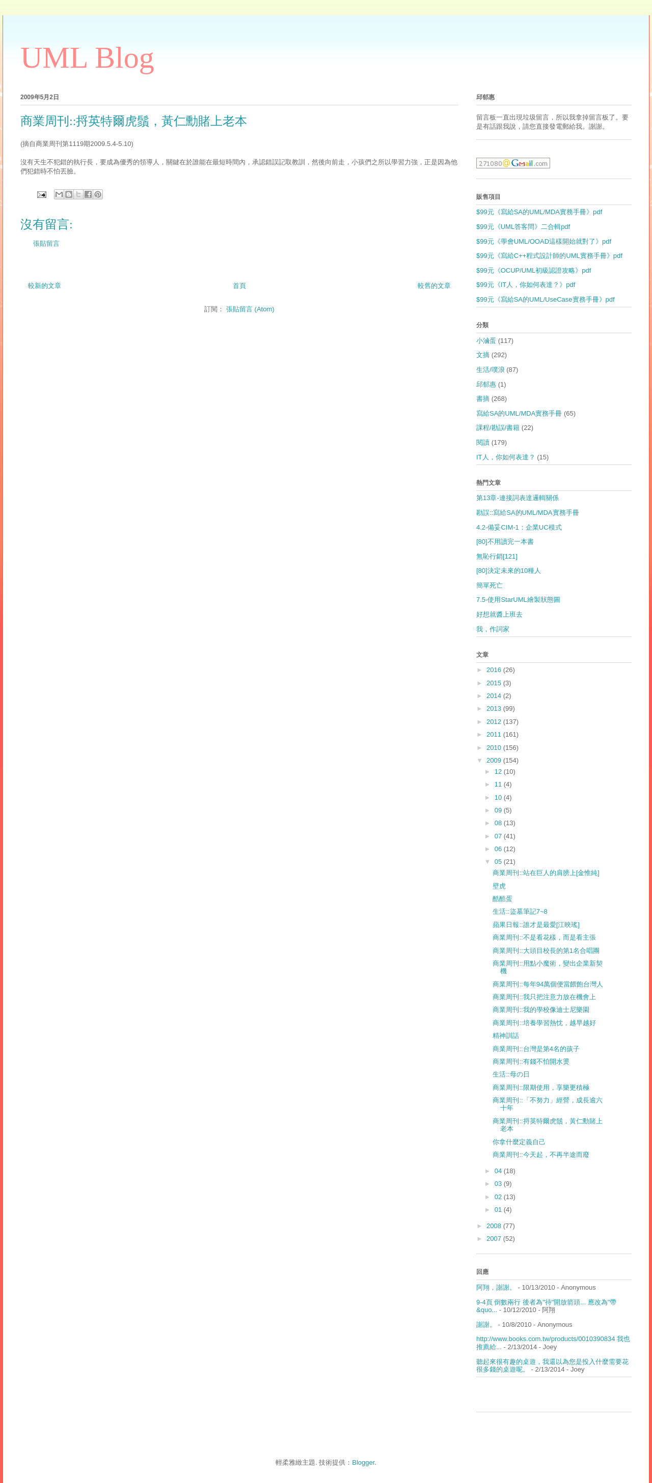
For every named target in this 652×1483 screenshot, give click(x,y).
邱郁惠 (486, 384)
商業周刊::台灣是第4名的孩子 (536, 1049)
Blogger (363, 1462)
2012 (494, 721)
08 (499, 823)
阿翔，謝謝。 (496, 1287)
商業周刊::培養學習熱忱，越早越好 (544, 1023)
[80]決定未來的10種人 (508, 570)
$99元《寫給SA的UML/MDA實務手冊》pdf (539, 212)
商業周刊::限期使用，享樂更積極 (541, 1087)
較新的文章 (44, 285)
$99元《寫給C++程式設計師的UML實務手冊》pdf (549, 255)
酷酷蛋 (502, 899)
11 (499, 784)
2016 (494, 670)
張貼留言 (46, 243)
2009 (494, 760)
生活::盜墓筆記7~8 (520, 911)
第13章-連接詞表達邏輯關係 (517, 498)
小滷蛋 (486, 340)
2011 (494, 734)
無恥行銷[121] (497, 556)
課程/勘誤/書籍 (498, 427)
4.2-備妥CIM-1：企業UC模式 (519, 527)
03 (499, 1183)
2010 (494, 747)
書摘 (483, 398)
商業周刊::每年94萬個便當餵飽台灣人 (548, 984)
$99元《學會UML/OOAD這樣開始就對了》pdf (543, 241)
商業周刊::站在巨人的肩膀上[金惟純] (546, 873)
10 (499, 797)
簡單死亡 (489, 585)
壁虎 (499, 886)
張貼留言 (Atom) (250, 309)
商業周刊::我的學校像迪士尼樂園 (541, 1009)
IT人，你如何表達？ (505, 457)
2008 (494, 1226)
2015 (494, 683)
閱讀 (483, 442)
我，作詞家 (492, 629)
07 (499, 836)
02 (499, 1197)
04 (499, 1171)
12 (499, 771)
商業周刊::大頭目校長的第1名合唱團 (546, 950)
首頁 (239, 285)
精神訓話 (506, 1035)
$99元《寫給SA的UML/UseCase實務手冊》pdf (545, 299)
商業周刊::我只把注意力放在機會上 (544, 997)
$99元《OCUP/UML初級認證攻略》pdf (533, 270)
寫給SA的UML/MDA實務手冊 (519, 413)
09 (499, 810)
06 (499, 849)
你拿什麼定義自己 (519, 1142)
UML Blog (87, 57)
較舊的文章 (434, 285)
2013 (494, 708)
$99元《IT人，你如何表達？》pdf (525, 284)
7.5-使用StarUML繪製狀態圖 (518, 599)
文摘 (483, 355)
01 (499, 1209)
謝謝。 (486, 1324)
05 (499, 861)
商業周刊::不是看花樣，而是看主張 (544, 937)
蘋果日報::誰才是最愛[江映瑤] (536, 924)
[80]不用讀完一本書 (505, 541)
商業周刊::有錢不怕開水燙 (531, 1061)
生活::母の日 (511, 1074)
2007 (494, 1238)
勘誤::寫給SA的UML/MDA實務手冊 (527, 512)
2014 (494, 696)
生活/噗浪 (490, 369)
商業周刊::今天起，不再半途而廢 (541, 1154)
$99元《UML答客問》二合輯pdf (523, 226)
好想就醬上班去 (499, 614)
